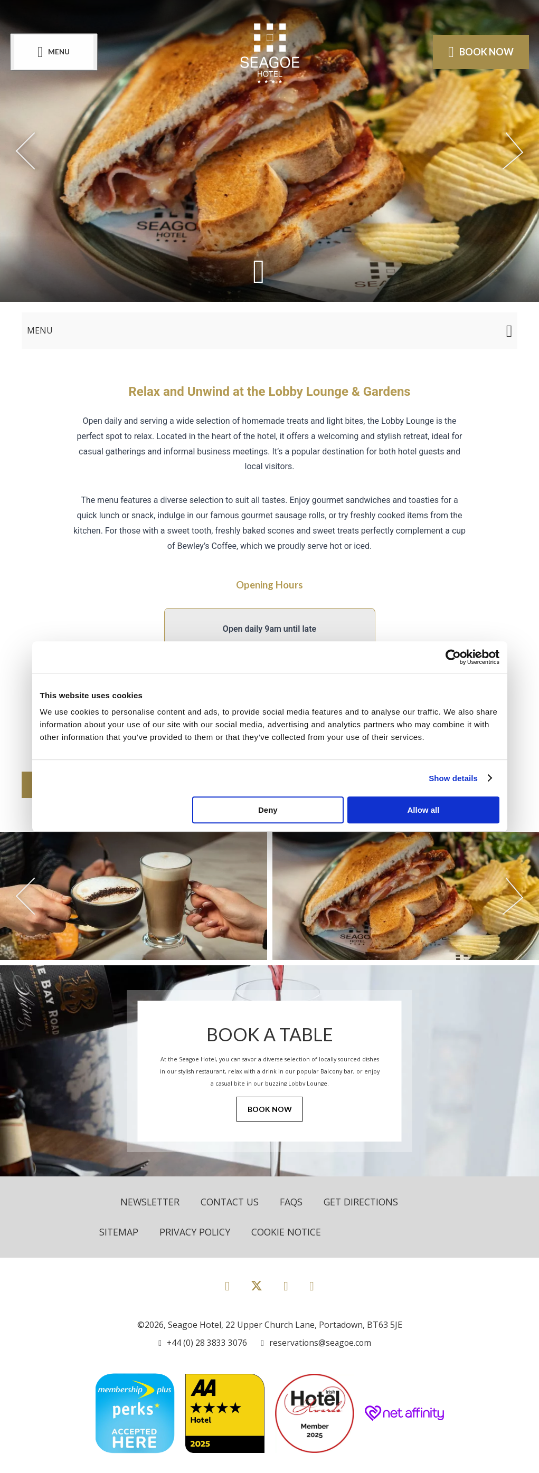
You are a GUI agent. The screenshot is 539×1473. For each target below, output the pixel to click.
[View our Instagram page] (285, 1285)
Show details (453, 778)
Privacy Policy (196, 1231)
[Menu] (54, 52)
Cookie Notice (289, 1231)
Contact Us (233, 1201)
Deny (268, 809)
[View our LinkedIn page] (311, 1285)
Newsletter (151, 1201)
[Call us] (201, 1342)
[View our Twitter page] (256, 1290)
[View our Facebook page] (227, 1285)
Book (480, 52)
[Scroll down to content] (259, 270)
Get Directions (367, 1201)
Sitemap (119, 1231)
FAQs (296, 1201)
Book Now (270, 1109)
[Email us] (315, 1342)
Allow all (424, 809)
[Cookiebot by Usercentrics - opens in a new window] (453, 657)
